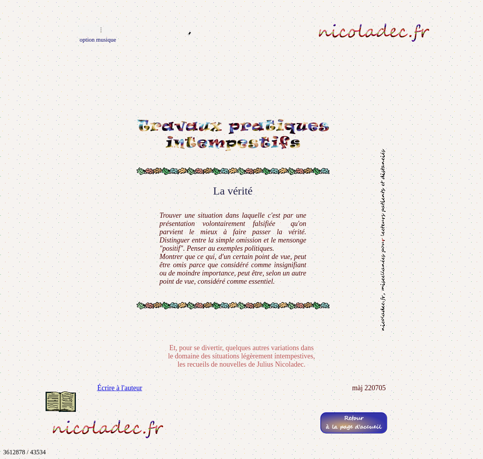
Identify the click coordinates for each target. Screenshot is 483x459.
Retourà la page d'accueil (353, 422)
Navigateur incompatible (94, 30)
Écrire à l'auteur (119, 388)
